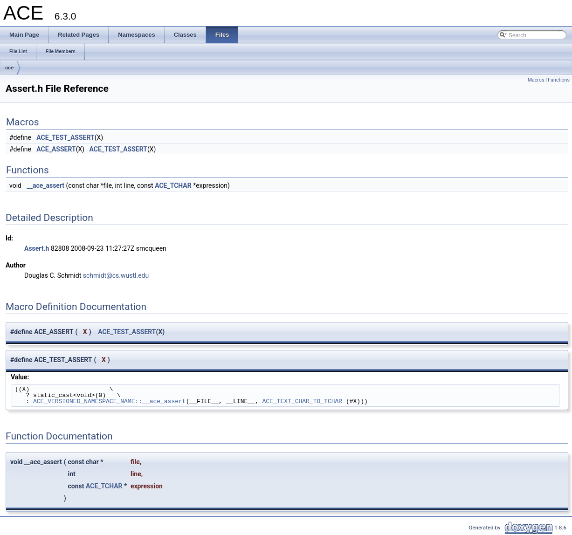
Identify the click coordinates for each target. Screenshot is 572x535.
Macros (536, 80)
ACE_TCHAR (173, 185)
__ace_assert (45, 185)
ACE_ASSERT (56, 149)
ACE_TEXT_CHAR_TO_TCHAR (302, 401)
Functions (559, 80)
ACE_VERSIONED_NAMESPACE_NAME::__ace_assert (109, 401)
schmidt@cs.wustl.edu (116, 275)
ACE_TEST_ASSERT (65, 137)
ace (9, 67)
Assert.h (36, 248)
